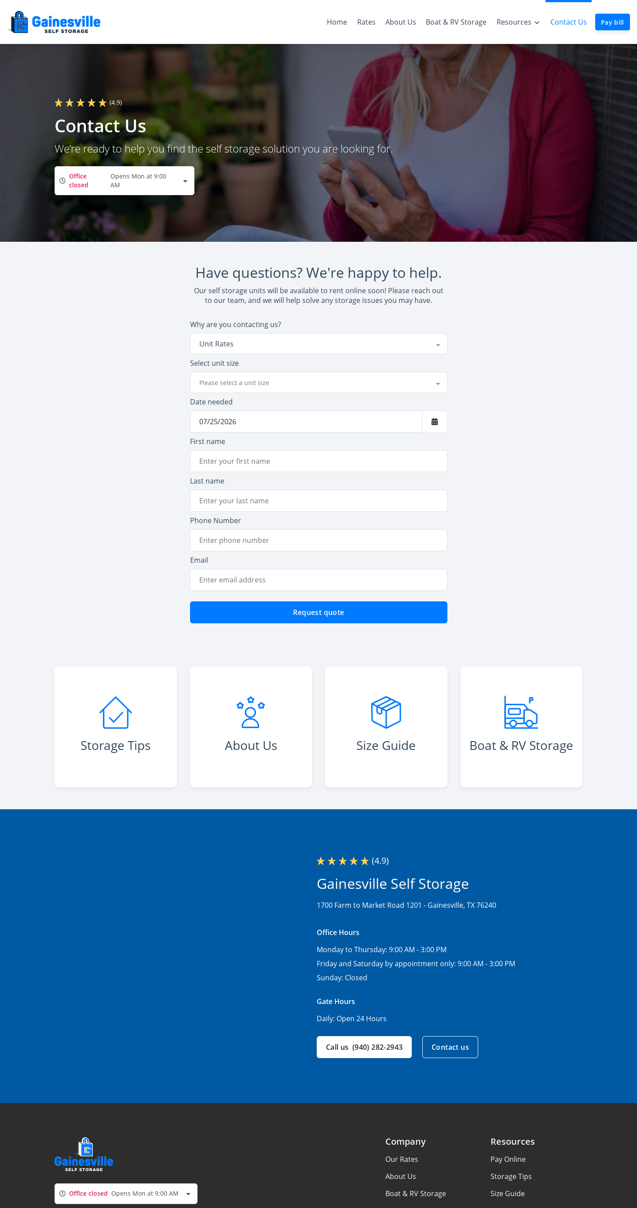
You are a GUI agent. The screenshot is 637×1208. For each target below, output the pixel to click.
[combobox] (124, 180)
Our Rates (401, 1159)
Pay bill (612, 22)
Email (199, 560)
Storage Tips (511, 1176)
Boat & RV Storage (415, 1193)
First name (207, 441)
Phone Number (215, 520)
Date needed (211, 402)
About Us (400, 1176)
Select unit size (214, 363)
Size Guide (508, 1193)
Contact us (450, 1047)
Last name (207, 481)
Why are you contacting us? (235, 324)
